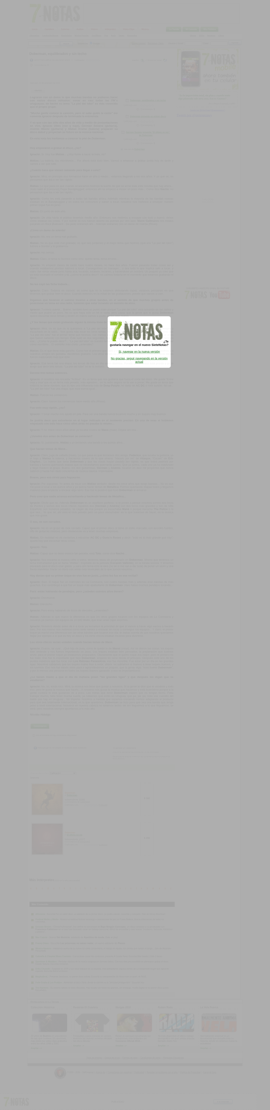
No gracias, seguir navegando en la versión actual (139, 360)
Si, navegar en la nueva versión (139, 351)
